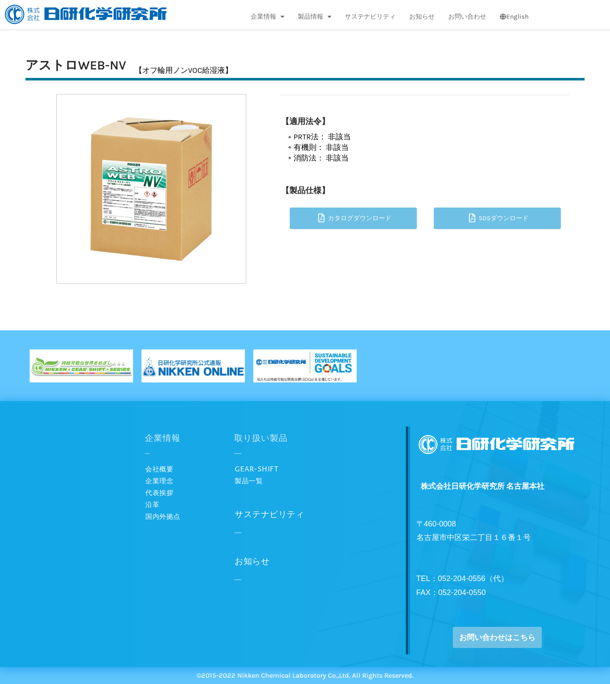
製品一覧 (249, 481)
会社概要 (159, 469)
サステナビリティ (370, 16)
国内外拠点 (162, 516)
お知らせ (422, 16)
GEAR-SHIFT (256, 469)
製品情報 (314, 16)
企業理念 (159, 481)
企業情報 (267, 16)
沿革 (152, 505)
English (514, 16)
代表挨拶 (159, 493)
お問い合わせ (467, 16)
